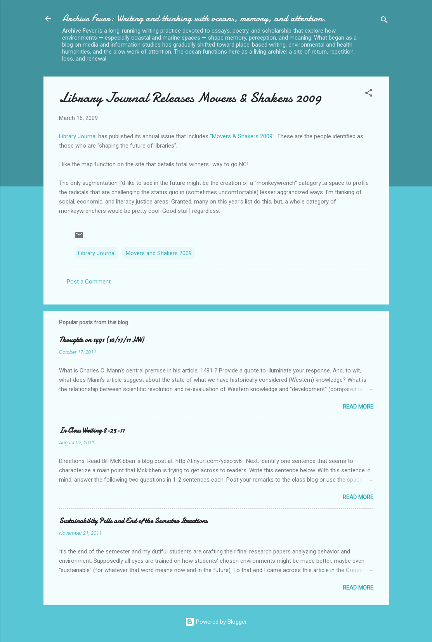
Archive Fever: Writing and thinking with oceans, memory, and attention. (194, 18)
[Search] (384, 21)
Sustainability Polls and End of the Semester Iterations (133, 521)
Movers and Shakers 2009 (159, 253)
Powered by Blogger (216, 621)
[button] (368, 94)
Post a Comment (89, 281)
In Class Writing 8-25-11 (91, 430)
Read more (358, 406)
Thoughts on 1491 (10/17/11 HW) (101, 340)
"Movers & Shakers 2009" (242, 136)
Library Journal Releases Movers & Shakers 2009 (190, 97)
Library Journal (78, 136)
